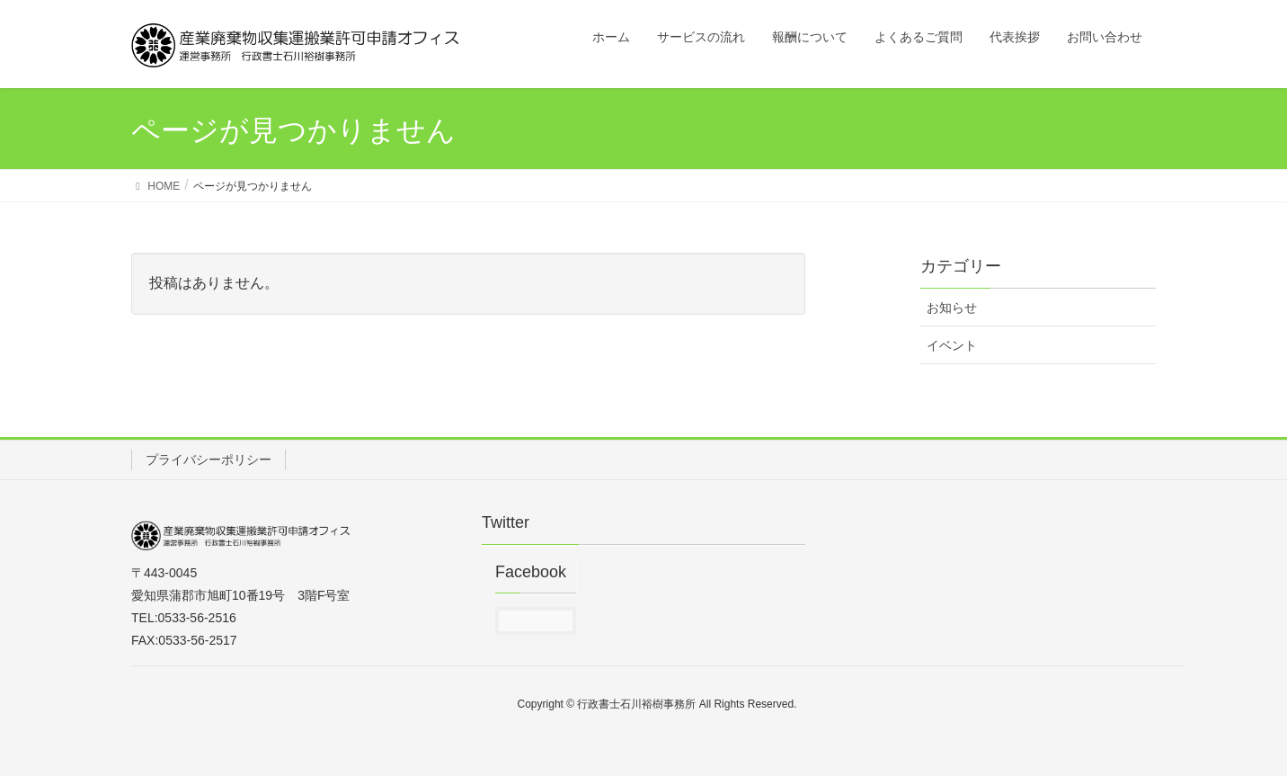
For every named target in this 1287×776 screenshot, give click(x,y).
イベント (952, 345)
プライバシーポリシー (208, 459)
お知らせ (952, 307)
